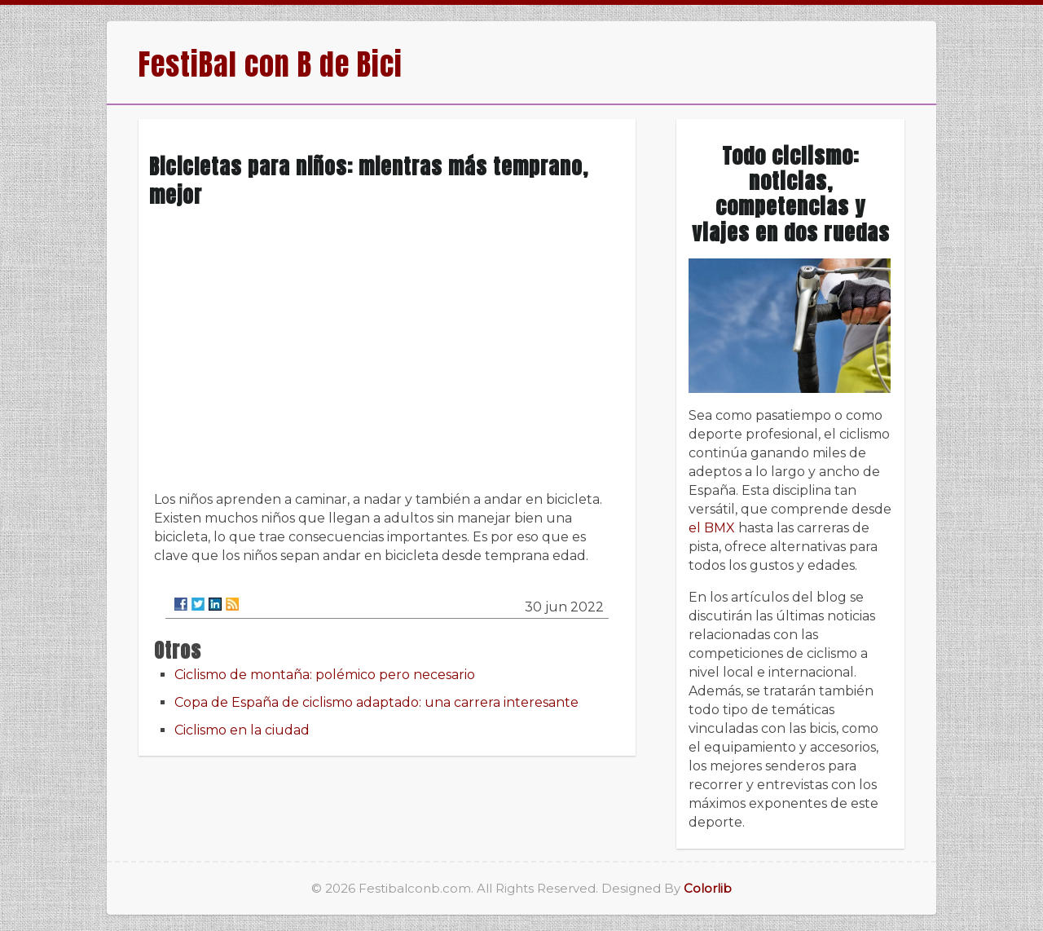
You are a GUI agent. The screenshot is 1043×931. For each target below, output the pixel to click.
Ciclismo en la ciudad (242, 730)
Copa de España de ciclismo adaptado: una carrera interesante (376, 702)
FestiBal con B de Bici (271, 64)
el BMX (712, 528)
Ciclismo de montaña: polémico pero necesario (324, 674)
